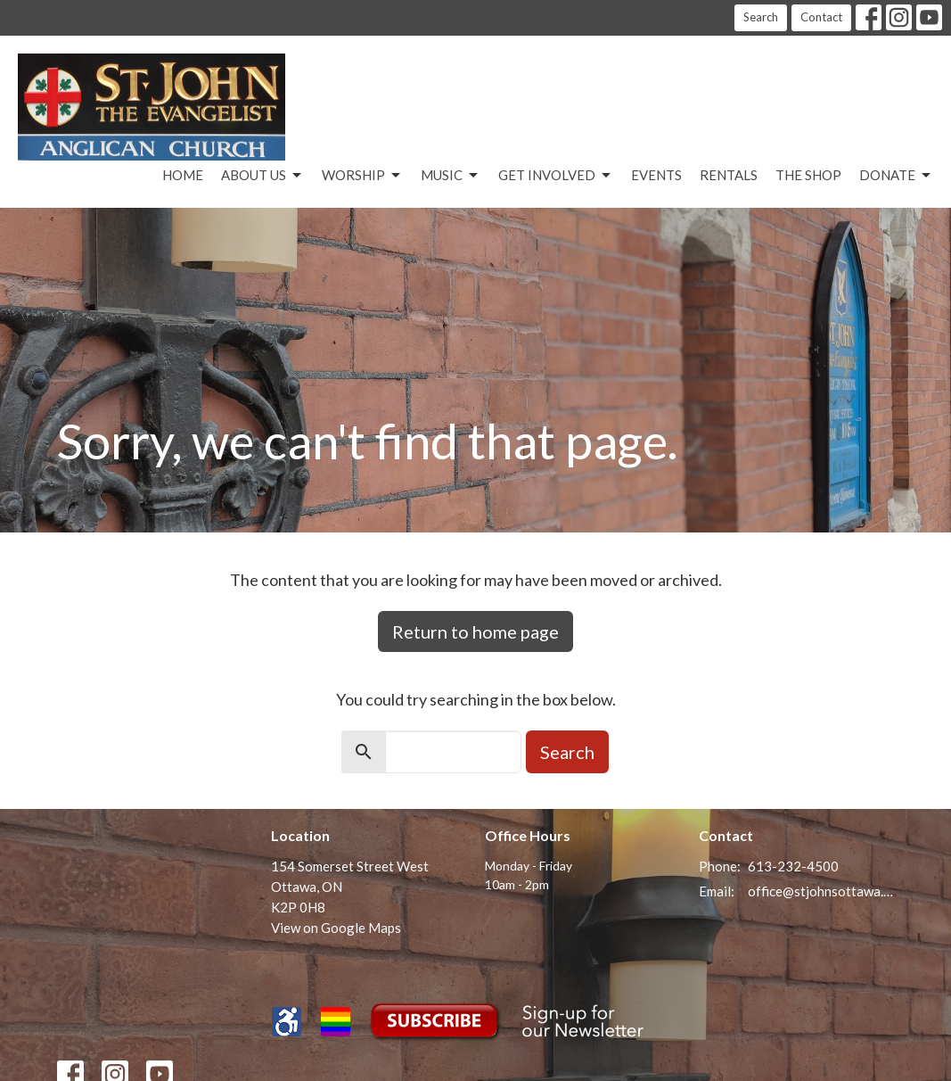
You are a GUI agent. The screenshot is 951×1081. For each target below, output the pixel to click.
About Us (262, 176)
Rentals (729, 175)
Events (656, 175)
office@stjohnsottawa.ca (821, 891)
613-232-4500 (793, 866)
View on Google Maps (336, 928)
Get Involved (555, 176)
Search (760, 17)
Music (450, 176)
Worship (362, 176)
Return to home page (475, 631)
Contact (821, 17)
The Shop (808, 175)
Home (182, 175)
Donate (896, 176)
